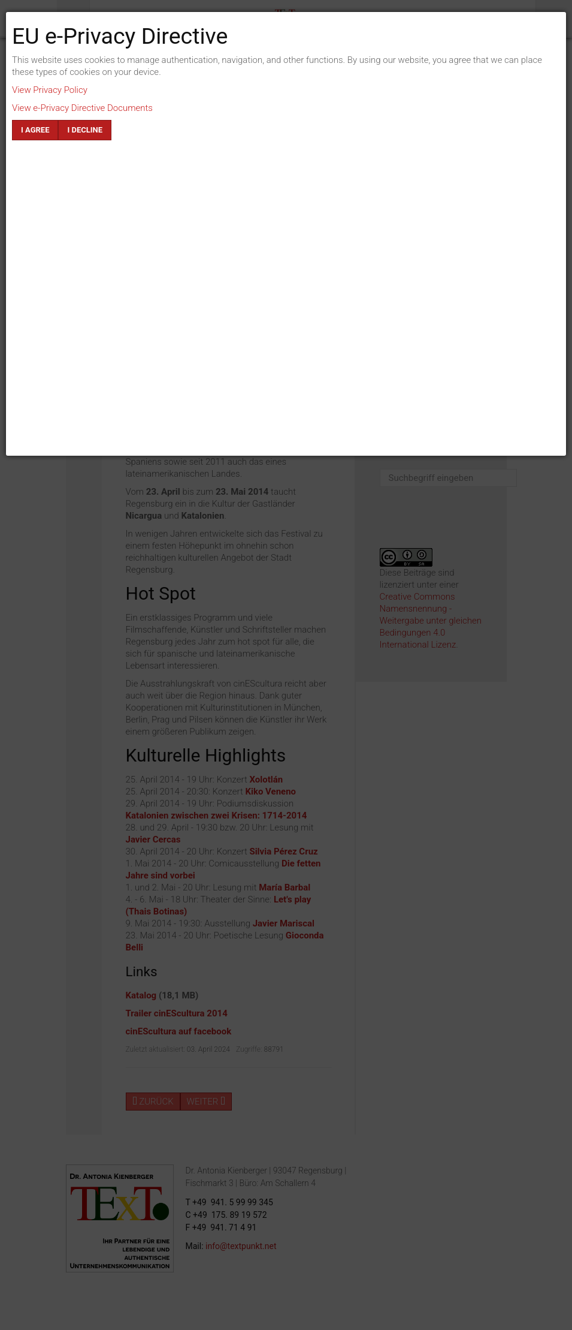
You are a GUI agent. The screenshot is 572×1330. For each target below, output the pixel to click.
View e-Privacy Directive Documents (82, 108)
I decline (84, 129)
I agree (35, 129)
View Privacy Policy (49, 90)
